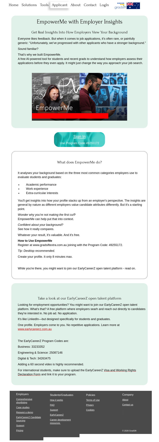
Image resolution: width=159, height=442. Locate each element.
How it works (56, 400)
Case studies (23, 407)
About (125, 399)
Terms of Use (93, 400)
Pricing (19, 430)
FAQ (52, 405)
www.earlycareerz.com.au (35, 329)
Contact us (127, 404)
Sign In (79, 136)
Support (20, 425)
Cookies (90, 410)
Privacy (90, 405)
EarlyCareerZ (57, 415)
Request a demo (24, 412)
